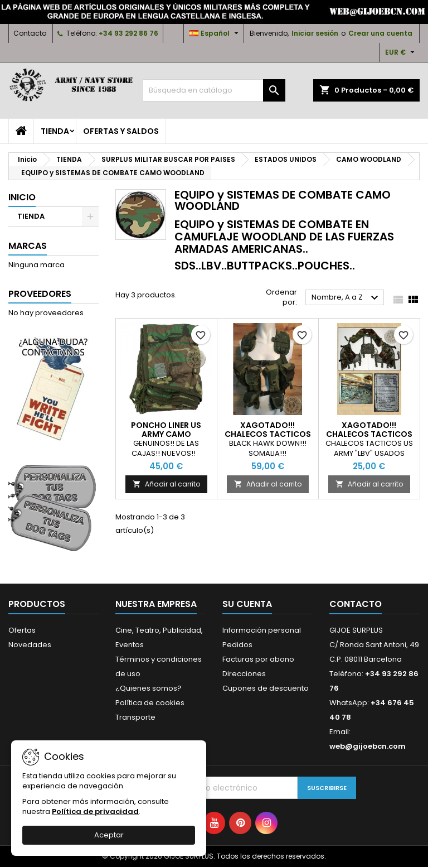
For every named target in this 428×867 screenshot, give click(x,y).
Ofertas (22, 630)
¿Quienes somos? (148, 688)
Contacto (29, 33)
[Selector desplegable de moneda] (401, 52)
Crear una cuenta (380, 33)
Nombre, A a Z (346, 298)
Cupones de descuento (265, 688)
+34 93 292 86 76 (128, 33)
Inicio (22, 197)
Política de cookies (149, 702)
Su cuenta (247, 604)
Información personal (261, 630)
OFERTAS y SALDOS (121, 131)
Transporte (135, 717)
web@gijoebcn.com (367, 746)
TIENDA (55, 131)
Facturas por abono (258, 659)
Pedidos (237, 644)
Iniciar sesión (314, 33)
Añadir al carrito (166, 484)
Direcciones (244, 673)
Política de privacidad (95, 811)
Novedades (29, 644)
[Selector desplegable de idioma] (215, 33)
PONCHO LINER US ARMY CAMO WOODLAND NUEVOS (166, 434)
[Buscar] (214, 90)
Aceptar (109, 835)
